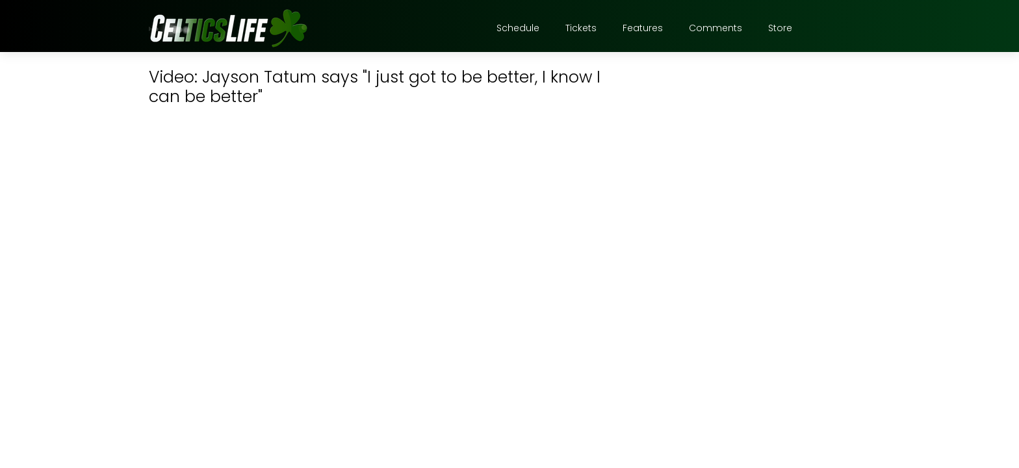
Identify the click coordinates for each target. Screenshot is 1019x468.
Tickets (581, 27)
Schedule (518, 27)
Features (643, 27)
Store (780, 27)
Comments (715, 27)
